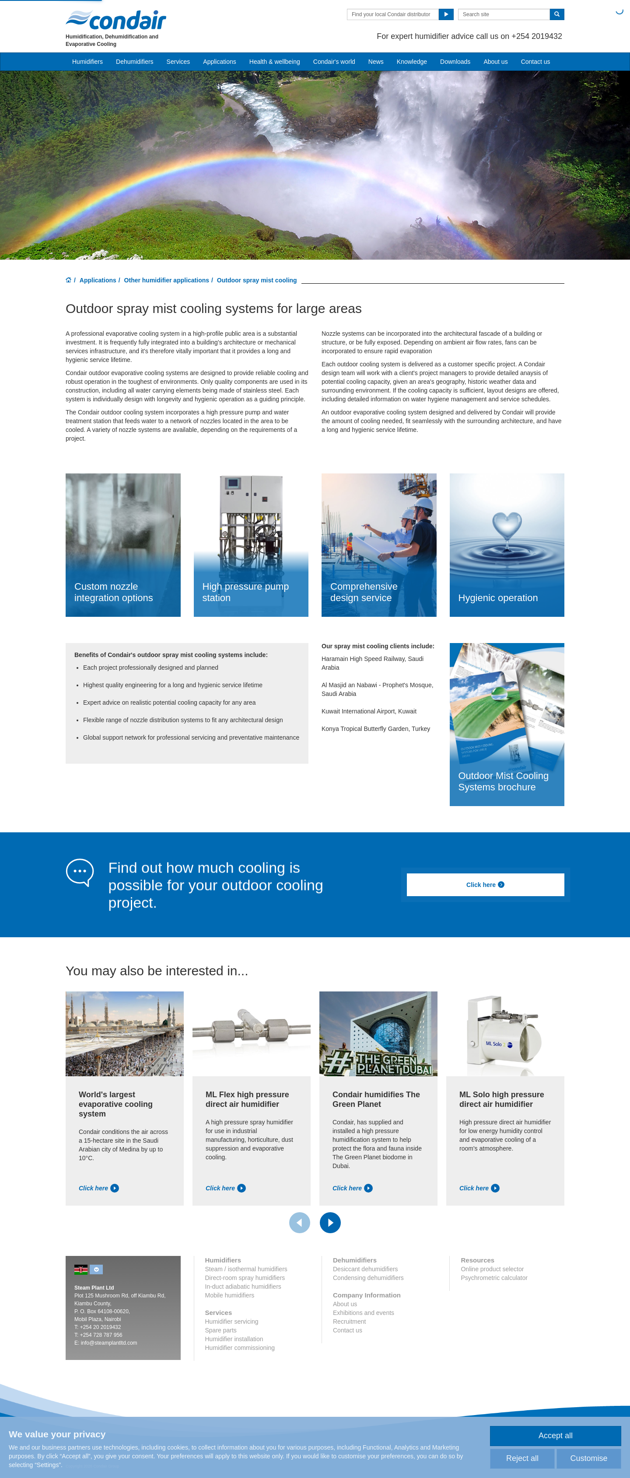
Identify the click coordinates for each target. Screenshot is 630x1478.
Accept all (556, 1435)
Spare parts (221, 1330)
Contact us (535, 61)
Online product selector (492, 1269)
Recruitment (349, 1321)
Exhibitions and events (363, 1312)
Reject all (522, 1458)
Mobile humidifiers (230, 1295)
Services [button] (178, 61)
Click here (485, 884)
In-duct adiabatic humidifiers (243, 1286)
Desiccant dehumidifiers (365, 1269)
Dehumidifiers (135, 61)
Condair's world (334, 61)
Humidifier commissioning (240, 1347)
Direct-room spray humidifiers (245, 1277)
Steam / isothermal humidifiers (246, 1269)
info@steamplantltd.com (109, 1343)
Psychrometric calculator (494, 1277)
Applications (98, 280)
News (376, 61)
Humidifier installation (234, 1338)
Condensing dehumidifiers (368, 1277)
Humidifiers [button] (87, 61)
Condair (116, 20)
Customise (588, 1458)
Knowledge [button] (412, 61)
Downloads (455, 61)
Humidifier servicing (232, 1321)
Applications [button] (219, 61)
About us (495, 61)
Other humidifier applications (166, 280)
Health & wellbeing (274, 61)
